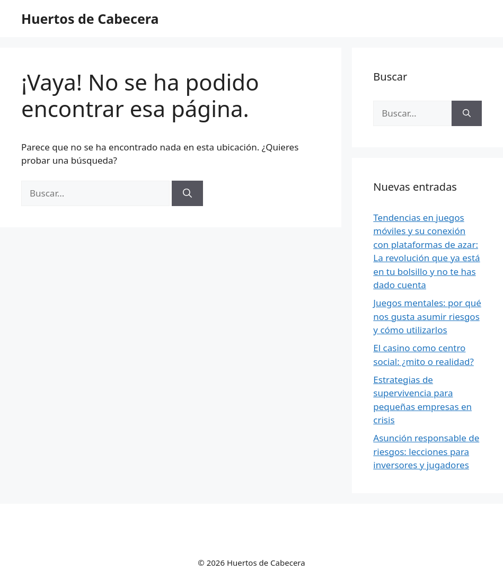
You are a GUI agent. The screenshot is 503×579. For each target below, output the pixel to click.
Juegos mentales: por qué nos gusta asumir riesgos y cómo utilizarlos (427, 316)
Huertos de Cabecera (89, 19)
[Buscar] (187, 193)
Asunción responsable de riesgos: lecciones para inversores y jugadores (426, 451)
